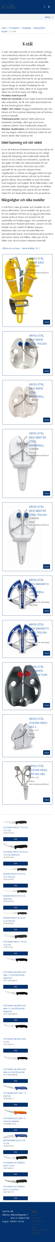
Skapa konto (38, 1221)
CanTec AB (7, 1211)
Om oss (35, 1224)
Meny (47, 16)
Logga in (36, 1233)
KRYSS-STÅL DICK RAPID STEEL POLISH (38, 339)
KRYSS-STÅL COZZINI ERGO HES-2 (38, 723)
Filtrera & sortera (20, 248)
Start (4, 27)
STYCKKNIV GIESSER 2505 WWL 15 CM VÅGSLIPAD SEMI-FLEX (14, 1008)
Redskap (26, 27)
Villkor (34, 1227)
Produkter (14, 27)
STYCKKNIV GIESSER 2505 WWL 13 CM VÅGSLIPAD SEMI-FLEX (14, 975)
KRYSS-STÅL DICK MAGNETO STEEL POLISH (39, 628)
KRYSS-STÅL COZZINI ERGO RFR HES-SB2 (38, 770)
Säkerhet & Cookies (41, 1230)
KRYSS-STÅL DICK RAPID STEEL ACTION (38, 671)
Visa (46, 322)
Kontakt (35, 1218)
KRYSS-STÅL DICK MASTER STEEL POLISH (38, 511)
